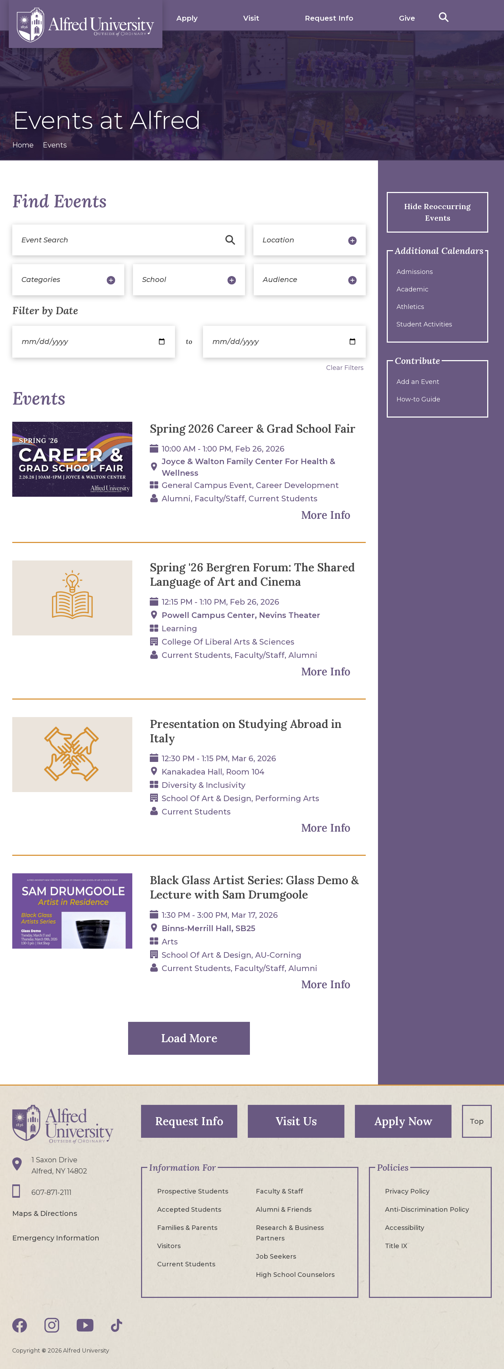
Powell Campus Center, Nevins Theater (241, 615)
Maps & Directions (44, 1213)
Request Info (329, 18)
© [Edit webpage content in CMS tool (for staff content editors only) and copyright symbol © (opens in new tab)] (44, 1350)
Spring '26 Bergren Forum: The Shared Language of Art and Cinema (252, 574)
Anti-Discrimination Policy (427, 1209)
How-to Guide (418, 399)
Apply (187, 18)
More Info (325, 515)
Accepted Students (189, 1209)
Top (477, 1121)
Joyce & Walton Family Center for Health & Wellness (248, 467)
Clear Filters (345, 368)
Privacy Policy (407, 1191)
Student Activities (424, 324)
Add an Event (418, 382)
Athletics (410, 307)
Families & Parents (187, 1228)
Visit (251, 18)
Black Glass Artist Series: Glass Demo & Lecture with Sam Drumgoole (254, 887)
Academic (412, 289)
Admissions (415, 272)
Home (23, 145)
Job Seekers (276, 1256)
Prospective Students (192, 1191)
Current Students (186, 1264)
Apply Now (403, 1121)
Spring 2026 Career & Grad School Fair (253, 428)
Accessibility (404, 1228)
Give (407, 18)
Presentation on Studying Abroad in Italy (246, 731)
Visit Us (296, 1121)
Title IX (396, 1246)
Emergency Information (55, 1238)
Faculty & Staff (279, 1191)
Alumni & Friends (284, 1209)
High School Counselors (295, 1275)
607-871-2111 (51, 1192)
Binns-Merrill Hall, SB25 (208, 928)
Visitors (169, 1246)
